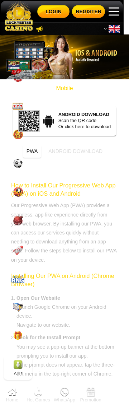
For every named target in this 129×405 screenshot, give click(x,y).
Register (88, 11)
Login (53, 11)
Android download (75, 151)
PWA (32, 151)
